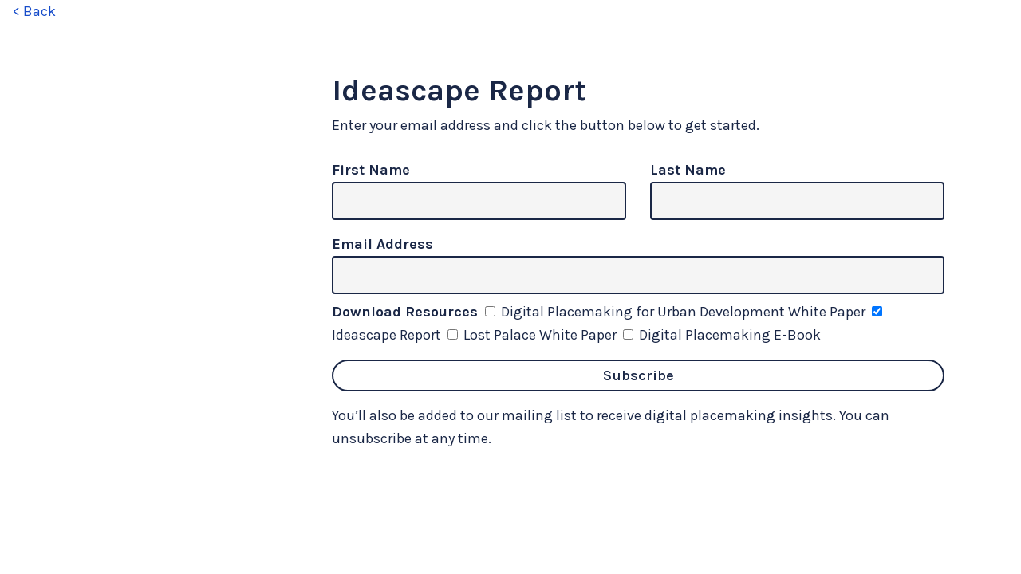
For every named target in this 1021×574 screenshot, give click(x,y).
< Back (34, 11)
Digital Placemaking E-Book (722, 335)
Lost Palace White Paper (533, 335)
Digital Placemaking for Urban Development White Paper (677, 311)
